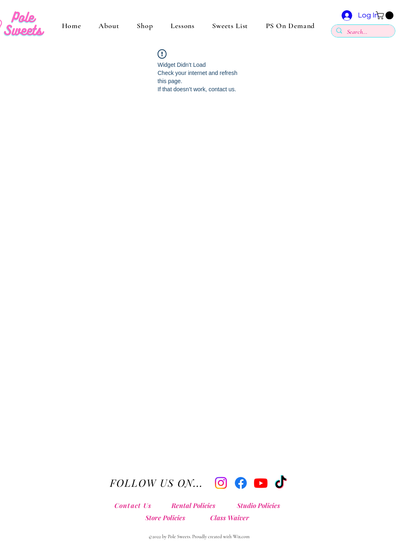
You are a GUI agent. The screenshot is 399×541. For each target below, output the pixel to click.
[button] (385, 15)
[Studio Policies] (260, 505)
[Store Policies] (167, 518)
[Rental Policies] (195, 505)
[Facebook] (241, 483)
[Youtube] (261, 483)
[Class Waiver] (231, 518)
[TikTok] (281, 483)
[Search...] (362, 32)
